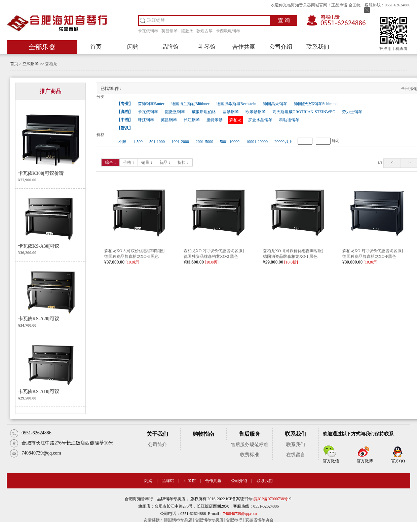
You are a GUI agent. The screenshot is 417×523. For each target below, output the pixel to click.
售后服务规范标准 (249, 444)
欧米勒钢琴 (255, 111)
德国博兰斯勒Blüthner (190, 103)
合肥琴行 (234, 520)
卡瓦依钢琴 (148, 31)
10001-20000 (257, 141)
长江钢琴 (192, 119)
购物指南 (203, 434)
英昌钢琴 (169, 31)
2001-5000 (204, 141)
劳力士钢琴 (352, 111)
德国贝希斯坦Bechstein (236, 103)
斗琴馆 (207, 47)
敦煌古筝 (204, 31)
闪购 (133, 47)
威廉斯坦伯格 (204, 111)
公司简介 (157, 444)
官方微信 (331, 461)
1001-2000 (180, 141)
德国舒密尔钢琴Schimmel (316, 103)
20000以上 (283, 141)
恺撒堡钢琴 (175, 111)
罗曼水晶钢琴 (260, 119)
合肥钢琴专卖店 (209, 520)
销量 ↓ (146, 162)
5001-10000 (229, 141)
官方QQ (398, 461)
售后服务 (249, 434)
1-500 (138, 141)
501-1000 (157, 141)
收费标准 (249, 454)
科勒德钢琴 (289, 119)
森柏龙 (51, 63)
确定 (336, 140)
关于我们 (157, 434)
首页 (96, 47)
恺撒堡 (187, 31)
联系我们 (317, 47)
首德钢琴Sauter (151, 103)
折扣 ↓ (183, 162)
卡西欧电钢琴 (228, 31)
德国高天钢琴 (275, 103)
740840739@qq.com (240, 513)
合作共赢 (243, 47)
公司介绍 (280, 47)
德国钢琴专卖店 (178, 520)
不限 (122, 141)
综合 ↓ (110, 162)
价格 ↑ (128, 162)
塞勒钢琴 (231, 111)
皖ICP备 (261, 498)
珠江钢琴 (146, 119)
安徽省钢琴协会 (259, 520)
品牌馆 (170, 47)
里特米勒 (214, 119)
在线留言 (295, 454)
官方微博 (365, 461)
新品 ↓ (164, 162)
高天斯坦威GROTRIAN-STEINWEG (303, 111)
